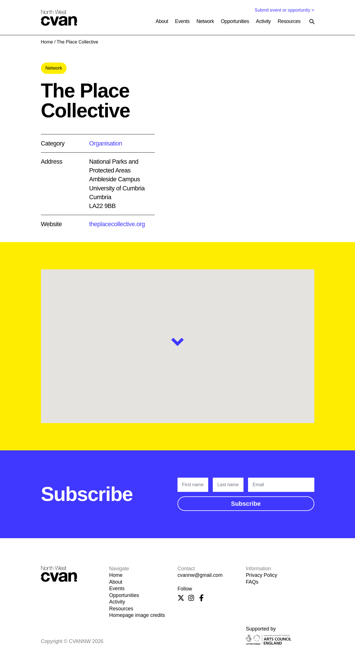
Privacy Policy (261, 575)
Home (47, 41)
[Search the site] (312, 21)
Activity (263, 21)
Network (205, 21)
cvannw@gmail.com (200, 575)
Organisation (105, 143)
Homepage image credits (137, 615)
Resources (289, 21)
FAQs (252, 582)
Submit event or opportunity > (284, 10)
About (162, 21)
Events (182, 21)
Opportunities (235, 21)
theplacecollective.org (117, 224)
